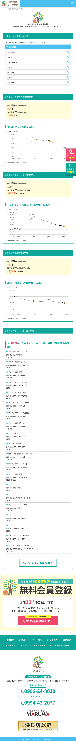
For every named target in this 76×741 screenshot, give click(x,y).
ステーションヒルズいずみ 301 (19, 351)
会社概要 (11, 645)
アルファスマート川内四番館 (18, 402)
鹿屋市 (9, 77)
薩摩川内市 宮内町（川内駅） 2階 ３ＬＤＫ (23, 453)
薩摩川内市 (11, 52)
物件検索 (10, 639)
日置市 (9, 67)
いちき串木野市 (13, 62)
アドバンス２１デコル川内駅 (18, 535)
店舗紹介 (22, 639)
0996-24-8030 (38, 690)
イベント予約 (52, 639)
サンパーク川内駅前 (15, 372)
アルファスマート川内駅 (17, 392)
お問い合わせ (25, 645)
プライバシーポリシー (61, 645)
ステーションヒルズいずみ (17, 433)
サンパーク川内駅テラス (17, 362)
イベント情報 (36, 639)
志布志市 (10, 82)
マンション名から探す (38, 562)
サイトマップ (41, 645)
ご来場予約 (66, 639)
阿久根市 (10, 72)
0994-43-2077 (38, 702)
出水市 (9, 57)
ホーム (5, 9)
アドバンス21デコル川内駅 (18, 382)
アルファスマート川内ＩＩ (17, 464)
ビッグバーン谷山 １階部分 (18, 545)
